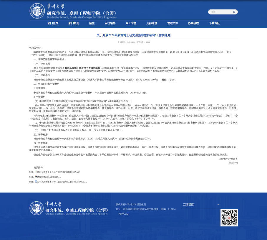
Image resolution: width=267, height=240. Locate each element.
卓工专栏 (131, 23)
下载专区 (214, 23)
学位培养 (110, 23)
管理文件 (172, 23)
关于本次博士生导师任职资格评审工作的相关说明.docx (62, 182)
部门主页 (52, 23)
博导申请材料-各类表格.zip (49, 177)
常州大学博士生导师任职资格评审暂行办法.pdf (58, 172)
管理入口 (124, 214)
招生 (91, 23)
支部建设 (151, 23)
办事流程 (193, 23)
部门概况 (73, 23)
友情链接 (188, 204)
